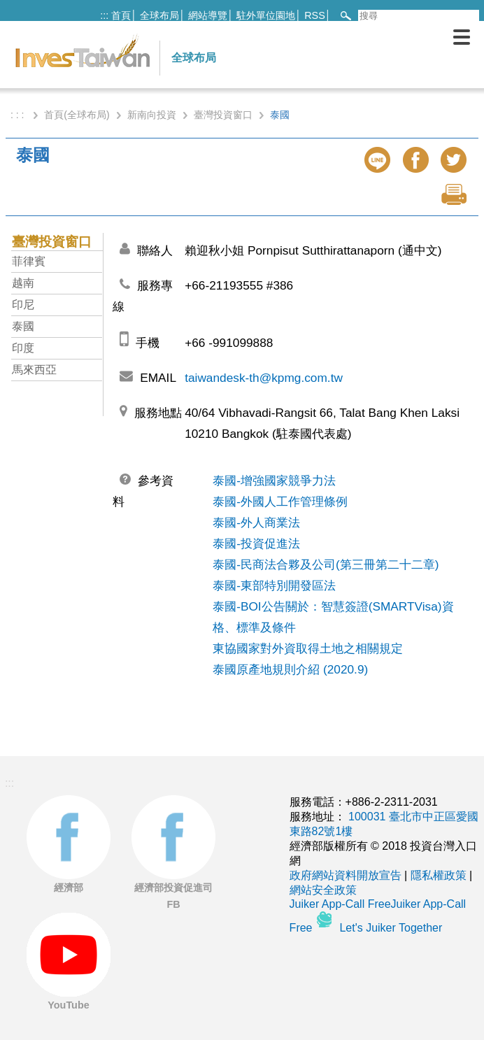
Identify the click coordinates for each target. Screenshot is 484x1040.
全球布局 (159, 15)
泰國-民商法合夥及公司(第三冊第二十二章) (326, 564)
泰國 (23, 326)
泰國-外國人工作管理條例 (280, 501)
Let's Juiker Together (390, 928)
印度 (23, 348)
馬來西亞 (34, 370)
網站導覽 (207, 15)
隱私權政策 (439, 875)
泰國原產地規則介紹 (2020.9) (290, 669)
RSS (314, 15)
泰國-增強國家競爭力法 (274, 480)
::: (104, 15)
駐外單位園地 (265, 15)
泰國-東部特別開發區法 (274, 585)
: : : (18, 114)
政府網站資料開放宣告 (345, 875)
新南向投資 (151, 114)
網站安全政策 (323, 890)
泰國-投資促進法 (256, 543)
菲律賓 (28, 261)
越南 (23, 283)
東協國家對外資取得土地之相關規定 (308, 648)
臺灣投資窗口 (223, 114)
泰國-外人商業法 (256, 522)
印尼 (23, 305)
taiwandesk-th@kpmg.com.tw (264, 378)
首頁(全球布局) (76, 114)
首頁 (121, 15)
